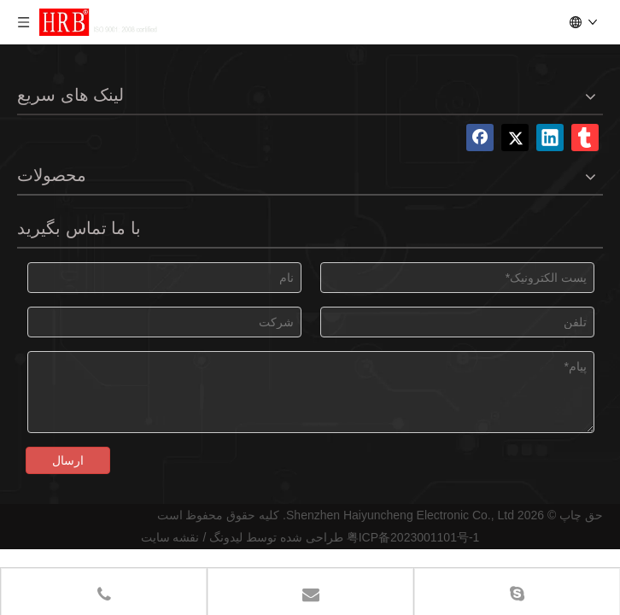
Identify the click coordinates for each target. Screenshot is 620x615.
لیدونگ (226, 537)
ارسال (68, 460)
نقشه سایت (170, 537)
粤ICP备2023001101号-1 (413, 537)
